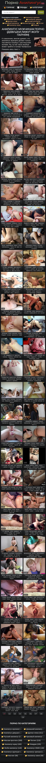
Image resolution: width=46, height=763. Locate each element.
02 (9, 714)
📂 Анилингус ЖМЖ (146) (34, 748)
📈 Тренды (22, 7)
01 (4, 714)
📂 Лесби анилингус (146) (12, 748)
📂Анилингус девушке (34, 19)
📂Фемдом (35, 25)
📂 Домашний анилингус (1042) (34, 729)
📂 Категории (36, 7)
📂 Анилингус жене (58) (34, 756)
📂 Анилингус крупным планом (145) (12, 752)
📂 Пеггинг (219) (34, 740)
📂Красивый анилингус (11, 23)
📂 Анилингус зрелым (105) (34, 752)
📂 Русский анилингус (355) (12, 737)
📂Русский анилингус (32, 21)
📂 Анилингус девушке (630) (12, 733)
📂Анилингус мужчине (32, 17)
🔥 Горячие (9, 7)
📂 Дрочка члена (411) (34, 733)
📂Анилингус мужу (14, 25)
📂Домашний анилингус (12, 19)
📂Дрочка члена (11, 21)
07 (36, 714)
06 (30, 714)
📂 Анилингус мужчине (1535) (12, 729)
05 (25, 714)
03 (15, 714)
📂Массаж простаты (28, 23)
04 (20, 714)
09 (23, 717)
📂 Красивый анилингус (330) (34, 737)
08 (41, 714)
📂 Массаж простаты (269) (12, 740)
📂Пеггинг (40, 23)
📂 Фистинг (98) (12, 756)
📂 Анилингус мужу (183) (11, 744)
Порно (23, 2)
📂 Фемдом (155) (34, 744)
